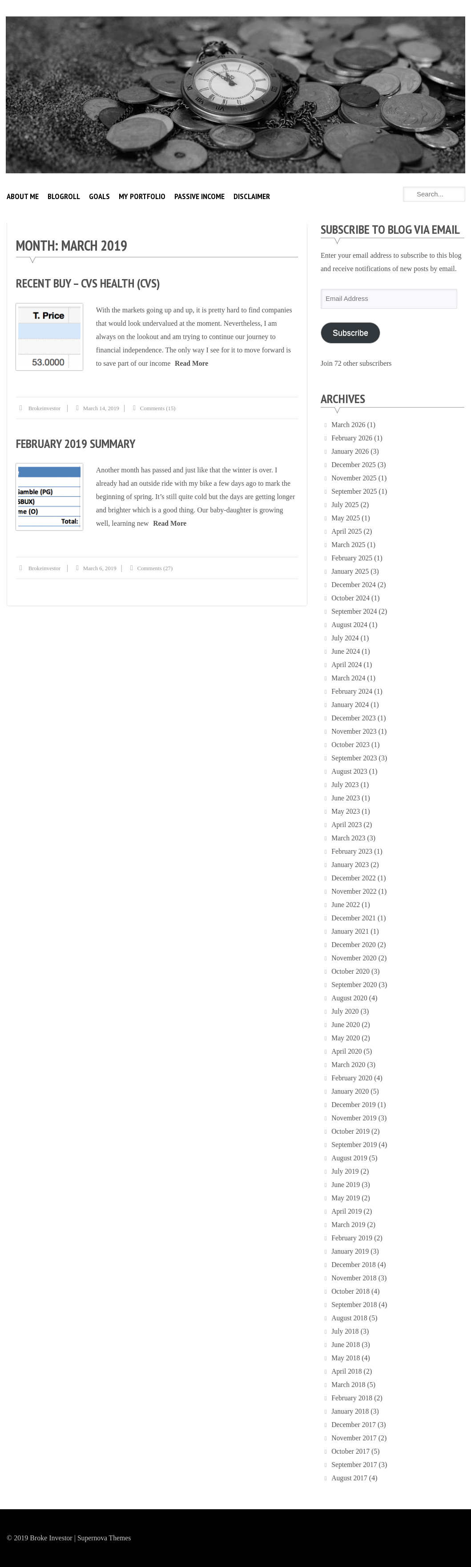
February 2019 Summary (76, 443)
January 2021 (350, 931)
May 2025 (345, 518)
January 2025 (350, 571)
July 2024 (345, 638)
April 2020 (346, 1051)
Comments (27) (157, 567)
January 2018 (350, 1411)
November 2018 (354, 1278)
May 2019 (345, 1198)
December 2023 (354, 718)
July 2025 (345, 504)
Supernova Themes (104, 1538)
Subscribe (350, 332)
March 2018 (348, 1384)
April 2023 (346, 824)
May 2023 (345, 811)
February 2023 (352, 851)
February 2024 (352, 691)
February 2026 (352, 438)
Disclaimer (251, 196)
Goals (99, 196)
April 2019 (346, 1211)
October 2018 (350, 1291)
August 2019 (349, 1158)
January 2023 (350, 864)
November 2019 (354, 1118)
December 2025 (354, 464)
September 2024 (354, 611)
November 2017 (354, 1438)
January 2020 (350, 1091)
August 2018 (349, 1318)
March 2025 (348, 544)
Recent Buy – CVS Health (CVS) (89, 283)
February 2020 (352, 1078)
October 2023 (350, 744)
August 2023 (349, 771)
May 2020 (345, 1038)
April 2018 (346, 1371)
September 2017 (354, 1464)
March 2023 (348, 838)
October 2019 (350, 1131)
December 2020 (354, 944)
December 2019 (354, 1104)
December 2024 (354, 584)
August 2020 (349, 998)
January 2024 (350, 704)
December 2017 (354, 1424)
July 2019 (345, 1171)
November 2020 (354, 958)
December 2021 (354, 918)
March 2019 (348, 1224)
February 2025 (352, 558)
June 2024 (345, 651)
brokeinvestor (44, 407)
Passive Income (199, 196)
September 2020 (354, 984)
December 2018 (354, 1264)
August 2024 (349, 624)
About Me (23, 196)
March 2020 (348, 1064)
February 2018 (352, 1398)
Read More (192, 363)
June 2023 (345, 798)
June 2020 (345, 1024)
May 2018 (345, 1358)
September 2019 (354, 1144)
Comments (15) (160, 407)
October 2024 (350, 598)
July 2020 (345, 1011)
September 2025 (354, 491)
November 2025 (354, 478)
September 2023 (354, 758)
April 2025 (346, 531)
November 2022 (354, 891)
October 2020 (350, 971)
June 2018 (345, 1344)
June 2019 (345, 1184)
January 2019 (350, 1251)
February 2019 (352, 1238)
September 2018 (354, 1304)
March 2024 (348, 678)
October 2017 (350, 1451)
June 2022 (345, 904)
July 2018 (345, 1331)
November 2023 (354, 731)
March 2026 (348, 424)
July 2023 (345, 784)
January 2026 (350, 451)
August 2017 (349, 1478)
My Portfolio (142, 196)
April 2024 (346, 664)
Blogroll (64, 196)
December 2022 (354, 878)
